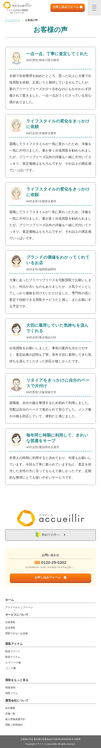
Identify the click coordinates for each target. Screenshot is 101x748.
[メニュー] (94, 8)
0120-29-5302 (53, 562)
